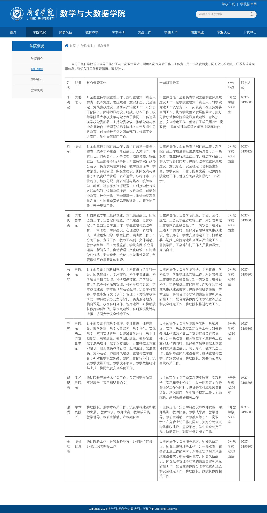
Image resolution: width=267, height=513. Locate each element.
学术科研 (118, 32)
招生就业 (197, 32)
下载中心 (249, 32)
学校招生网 (248, 4)
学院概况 (39, 32)
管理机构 (37, 79)
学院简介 (37, 58)
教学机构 (37, 90)
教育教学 (92, 32)
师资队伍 (65, 32)
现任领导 (37, 69)
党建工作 (144, 32)
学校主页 (228, 4)
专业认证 (223, 32)
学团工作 (170, 32)
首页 (13, 32)
